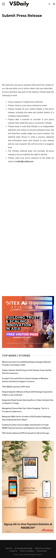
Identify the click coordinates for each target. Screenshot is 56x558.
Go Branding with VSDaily (23, 548)
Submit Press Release (43, 548)
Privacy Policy (42, 551)
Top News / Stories (16, 355)
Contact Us (13, 551)
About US (8, 548)
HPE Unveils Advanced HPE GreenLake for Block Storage (25, 433)
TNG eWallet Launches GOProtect (16, 387)
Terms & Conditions (27, 551)
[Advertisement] (28, 54)
